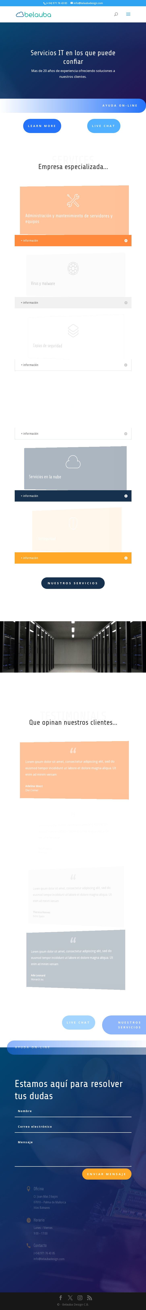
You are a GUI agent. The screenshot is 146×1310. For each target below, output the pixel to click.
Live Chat (86, 126)
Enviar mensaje (106, 1174)
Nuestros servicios (73, 583)
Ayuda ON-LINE (117, 105)
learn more (29, 126)
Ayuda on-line (39, 1047)
